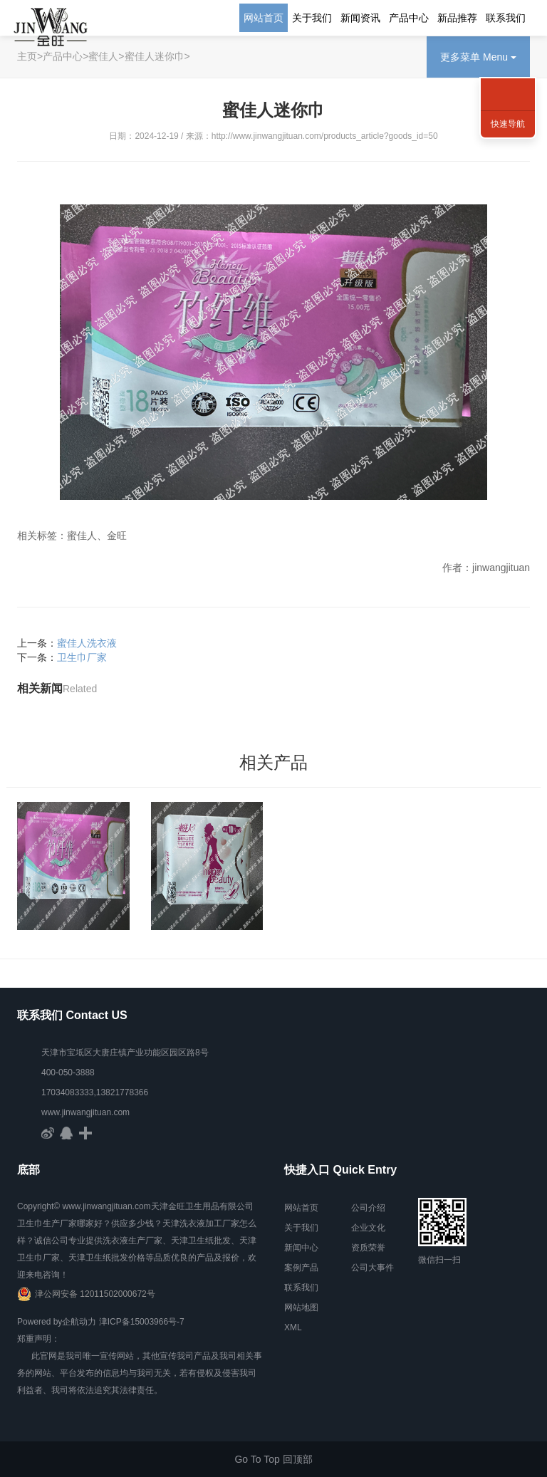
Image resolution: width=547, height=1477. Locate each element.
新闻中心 (301, 1248)
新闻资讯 (360, 18)
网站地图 (301, 1307)
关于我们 (312, 18)
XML (293, 1327)
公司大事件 (372, 1268)
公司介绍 (368, 1208)
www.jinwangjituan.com (85, 1112)
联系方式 (507, 78)
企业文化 (368, 1228)
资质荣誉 (368, 1248)
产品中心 (409, 18)
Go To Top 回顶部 (273, 1459)
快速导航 (508, 124)
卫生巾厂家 (82, 660)
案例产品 (301, 1268)
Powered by (39, 1322)
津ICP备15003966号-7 (141, 1322)
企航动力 (79, 1322)
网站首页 (263, 18)
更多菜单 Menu (478, 57)
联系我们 (506, 18)
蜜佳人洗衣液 (87, 646)
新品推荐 (457, 18)
